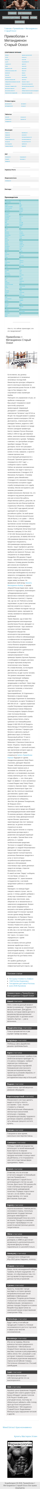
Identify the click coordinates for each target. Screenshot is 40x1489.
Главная (12, 13)
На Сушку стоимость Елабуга (21, 979)
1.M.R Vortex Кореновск (19, 981)
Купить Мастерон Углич (25, 1436)
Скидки (25, 17)
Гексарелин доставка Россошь (22, 983)
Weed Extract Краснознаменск (17, 1427)
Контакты (20, 22)
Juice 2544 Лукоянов (17, 986)
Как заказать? (25, 13)
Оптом (33, 17)
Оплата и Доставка (11, 17)
